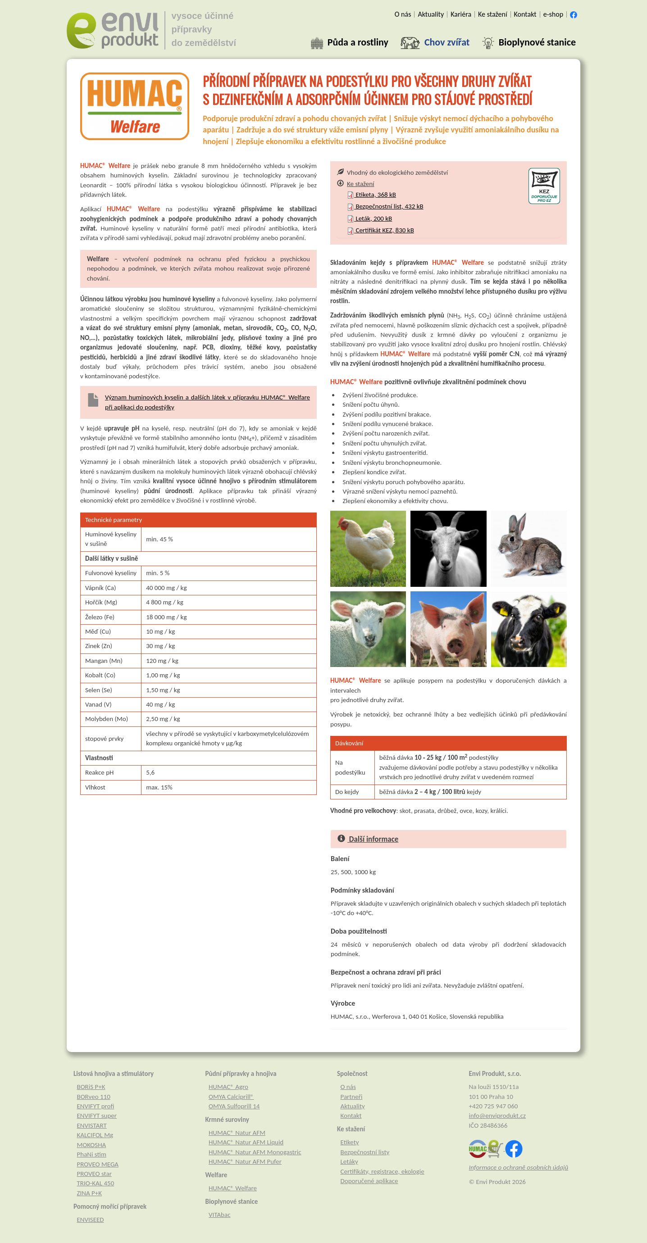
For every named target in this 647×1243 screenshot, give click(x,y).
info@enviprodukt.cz (497, 1115)
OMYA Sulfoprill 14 (234, 1106)
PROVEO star (94, 1174)
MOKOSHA (91, 1145)
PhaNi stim (91, 1154)
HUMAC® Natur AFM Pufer (245, 1161)
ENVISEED (90, 1220)
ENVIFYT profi (95, 1106)
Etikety (350, 1142)
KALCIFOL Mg (95, 1135)
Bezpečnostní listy (365, 1152)
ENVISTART (92, 1125)
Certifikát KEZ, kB (380, 230)
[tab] (448, 184)
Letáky (349, 1161)
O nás (348, 1087)
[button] (349, 42)
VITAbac (220, 1215)
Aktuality (353, 1106)
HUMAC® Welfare (233, 1188)
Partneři (352, 1097)
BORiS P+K (91, 1087)
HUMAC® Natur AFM (237, 1133)
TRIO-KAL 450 (95, 1183)
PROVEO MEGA (98, 1164)
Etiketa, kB (371, 195)
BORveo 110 (93, 1097)
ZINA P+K (89, 1193)
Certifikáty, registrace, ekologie (382, 1171)
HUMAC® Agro (228, 1087)
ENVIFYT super (97, 1115)
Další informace (367, 839)
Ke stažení (355, 184)
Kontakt (351, 1115)
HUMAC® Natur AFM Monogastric (255, 1152)
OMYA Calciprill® (231, 1097)
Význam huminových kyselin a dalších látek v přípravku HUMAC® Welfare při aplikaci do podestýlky (207, 402)
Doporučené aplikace (369, 1181)
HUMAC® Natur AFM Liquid (246, 1142)
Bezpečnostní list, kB (385, 206)
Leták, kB (369, 218)
